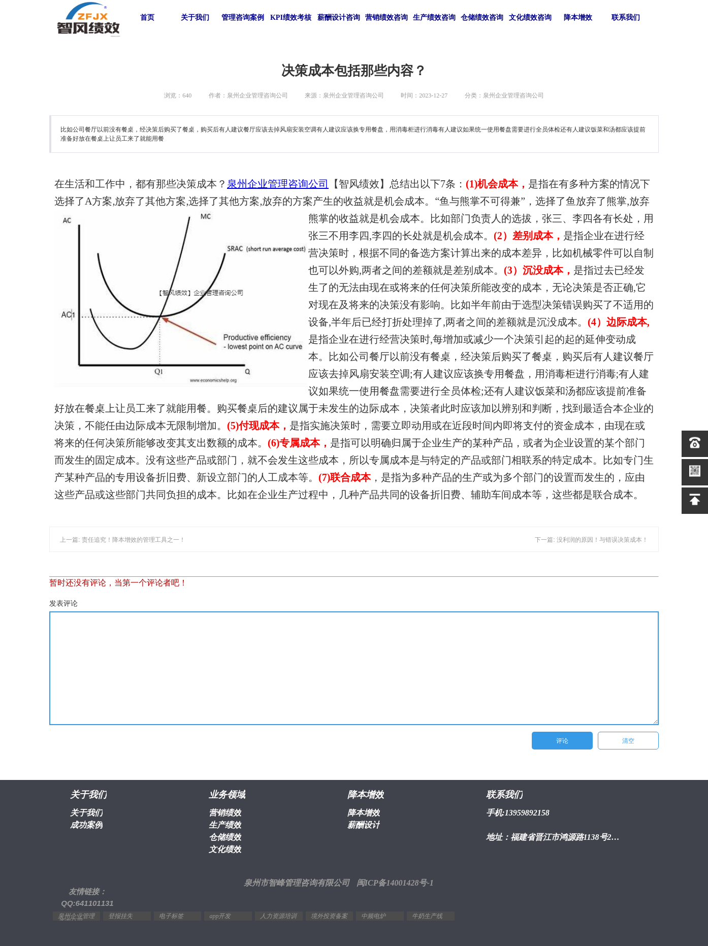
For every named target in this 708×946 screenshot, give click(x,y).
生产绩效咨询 (434, 17)
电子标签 (171, 916)
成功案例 (86, 825)
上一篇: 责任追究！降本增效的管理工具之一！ (122, 539)
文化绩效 (225, 849)
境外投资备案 (329, 916)
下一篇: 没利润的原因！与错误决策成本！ (591, 539)
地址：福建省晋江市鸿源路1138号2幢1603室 (555, 837)
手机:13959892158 (518, 812)
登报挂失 (120, 916)
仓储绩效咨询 (482, 17)
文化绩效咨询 (530, 17)
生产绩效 (225, 825)
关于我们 (195, 17)
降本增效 (578, 17)
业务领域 (227, 795)
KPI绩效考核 (290, 17)
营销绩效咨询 (386, 17)
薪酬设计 (363, 825)
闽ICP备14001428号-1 (395, 882)
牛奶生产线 (427, 916)
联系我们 (626, 17)
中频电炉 (373, 916)
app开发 (220, 916)
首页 (147, 17)
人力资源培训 (278, 916)
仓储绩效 (225, 837)
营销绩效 (225, 812)
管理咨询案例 (242, 17)
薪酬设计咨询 (338, 17)
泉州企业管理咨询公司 (278, 183)
